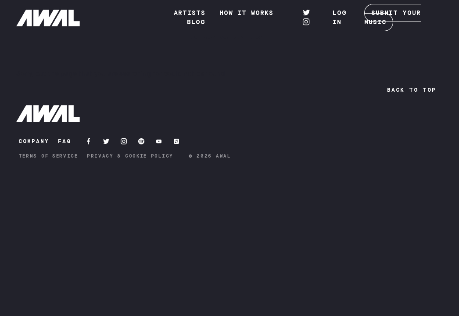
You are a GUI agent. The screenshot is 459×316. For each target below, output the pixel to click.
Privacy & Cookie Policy (130, 156)
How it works (246, 13)
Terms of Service (48, 156)
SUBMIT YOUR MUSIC (392, 17)
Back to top (411, 89)
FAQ (64, 141)
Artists (189, 13)
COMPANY (33, 141)
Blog (196, 22)
